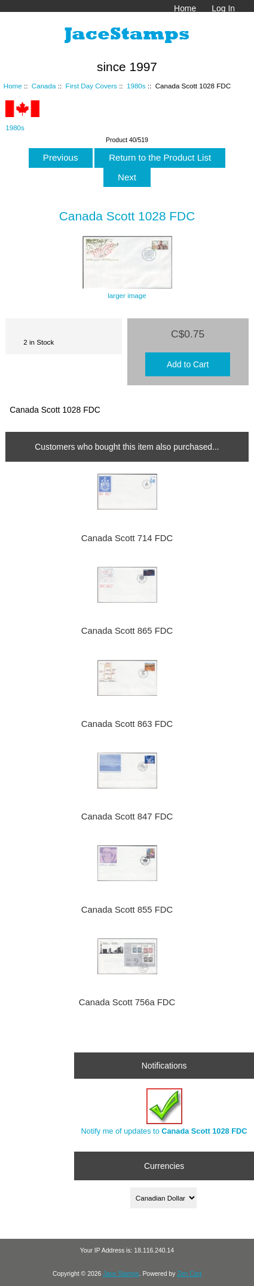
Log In (223, 8)
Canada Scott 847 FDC (127, 816)
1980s (136, 86)
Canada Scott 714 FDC (127, 538)
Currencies (164, 1165)
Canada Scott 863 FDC (127, 724)
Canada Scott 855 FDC (127, 909)
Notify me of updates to (164, 1111)
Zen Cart (189, 1273)
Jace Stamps (121, 1273)
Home (185, 8)
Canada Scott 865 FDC (127, 631)
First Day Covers (91, 86)
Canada (44, 86)
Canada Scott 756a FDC (127, 1002)
